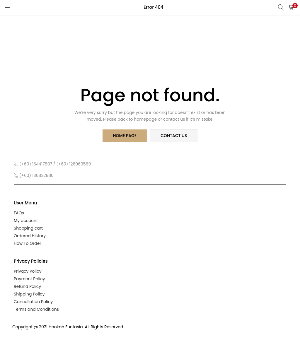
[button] (291, 7)
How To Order (27, 243)
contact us (174, 136)
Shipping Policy (29, 294)
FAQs (19, 213)
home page (125, 136)
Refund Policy (27, 286)
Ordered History (30, 236)
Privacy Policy (28, 271)
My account (26, 220)
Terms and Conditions (36, 309)
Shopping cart (28, 228)
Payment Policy (29, 279)
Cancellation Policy (33, 302)
